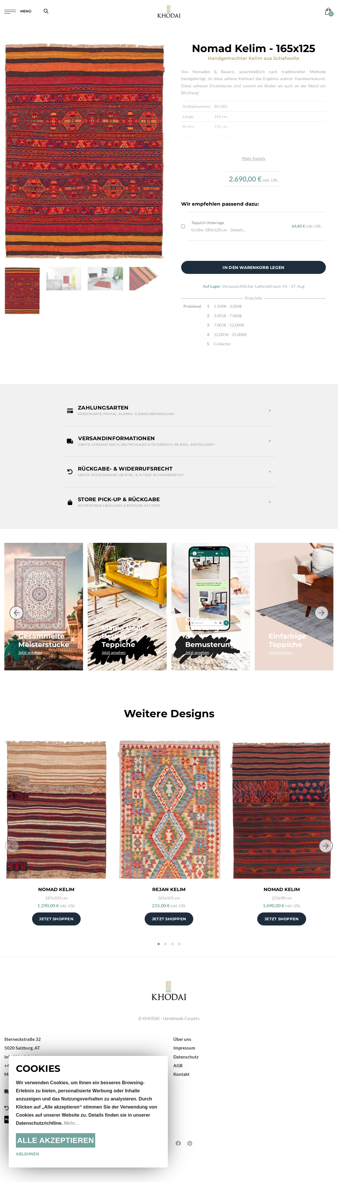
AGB (178, 1065)
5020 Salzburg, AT (22, 1047)
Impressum (184, 1047)
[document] (88, 1111)
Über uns (182, 1039)
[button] (169, 410)
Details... (238, 229)
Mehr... (71, 1123)
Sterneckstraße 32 (22, 1039)
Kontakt (181, 1074)
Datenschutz (186, 1056)
